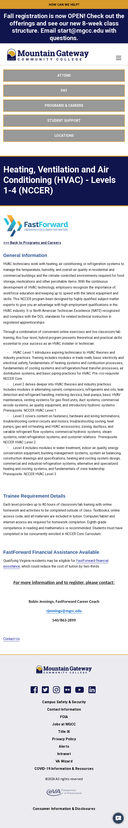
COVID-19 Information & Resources (64, 769)
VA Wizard (64, 761)
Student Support (64, 120)
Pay (64, 90)
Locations (64, 135)
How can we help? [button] (64, 4)
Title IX (64, 732)
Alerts (64, 746)
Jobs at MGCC (64, 724)
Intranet (64, 754)
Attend (64, 75)
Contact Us (11, 639)
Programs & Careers (64, 105)
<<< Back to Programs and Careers (32, 243)
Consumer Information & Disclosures (64, 809)
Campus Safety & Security (64, 702)
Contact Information (64, 709)
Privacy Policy (64, 739)
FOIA (64, 717)
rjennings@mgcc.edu (64, 610)
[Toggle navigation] (117, 58)
